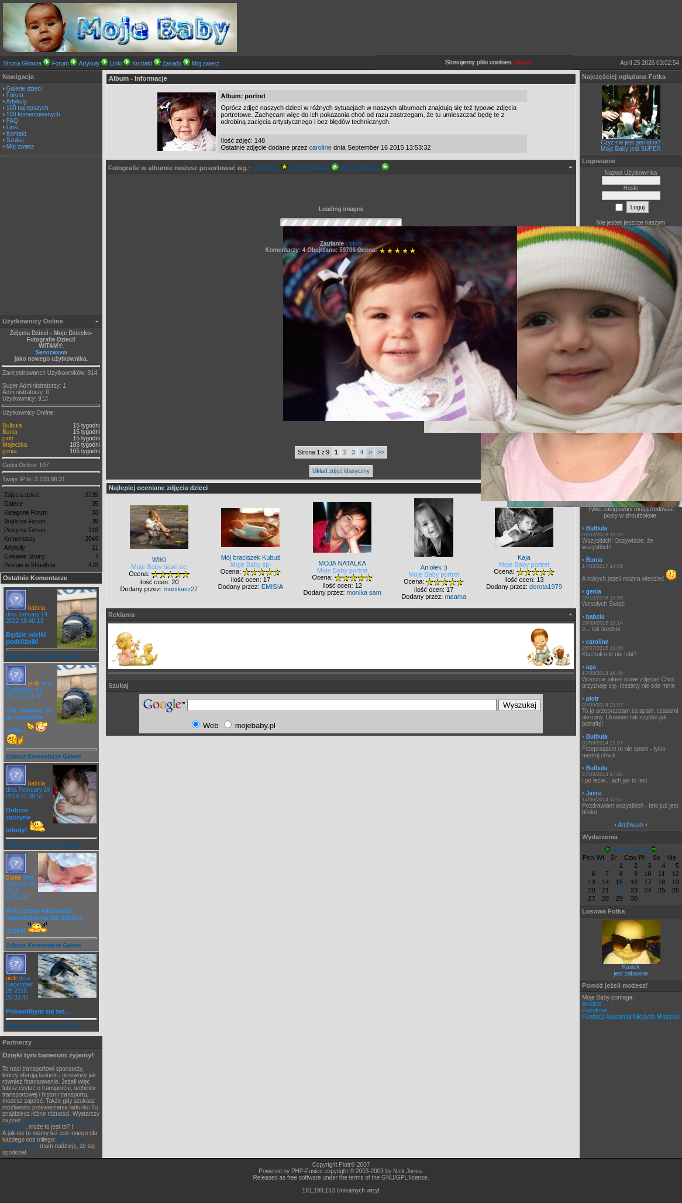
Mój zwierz (205, 63)
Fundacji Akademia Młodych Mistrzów (631, 1017)
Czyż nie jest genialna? (631, 142)
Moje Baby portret (342, 570)
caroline (320, 147)
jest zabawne (630, 973)
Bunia (10, 432)
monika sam (364, 592)
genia (9, 451)
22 (619, 890)
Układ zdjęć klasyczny (341, 471)
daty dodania (314, 167)
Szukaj (15, 140)
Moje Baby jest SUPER (631, 149)
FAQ (12, 121)
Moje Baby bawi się (159, 566)
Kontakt (142, 63)
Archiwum (630, 825)
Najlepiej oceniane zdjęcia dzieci (158, 487)
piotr (7, 438)
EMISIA (272, 586)
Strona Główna (22, 63)
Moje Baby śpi (250, 564)
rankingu (270, 167)
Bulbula (12, 425)
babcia (36, 608)
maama (455, 596)
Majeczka (14, 445)
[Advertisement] (51, 237)
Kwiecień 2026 (631, 850)
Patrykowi (594, 1010)
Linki (116, 63)
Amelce (591, 1004)
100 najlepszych (27, 108)
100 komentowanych (33, 114)
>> (380, 452)
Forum (60, 63)
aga (591, 667)
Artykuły (89, 63)
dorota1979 (545, 586)
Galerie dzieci (24, 88)
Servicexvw (51, 352)
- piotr (353, 243)
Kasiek (630, 967)
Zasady (171, 63)
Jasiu (593, 793)
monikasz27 (181, 588)
